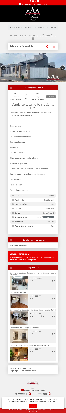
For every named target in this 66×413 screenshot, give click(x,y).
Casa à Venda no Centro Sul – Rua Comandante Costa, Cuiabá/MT (33, 310)
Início (12, 27)
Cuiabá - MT (28, 27)
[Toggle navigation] (53, 8)
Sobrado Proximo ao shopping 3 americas (24, 328)
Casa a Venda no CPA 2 (18, 292)
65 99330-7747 (27, 4)
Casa (35, 27)
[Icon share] (28, 1)
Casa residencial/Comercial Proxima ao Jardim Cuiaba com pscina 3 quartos (33, 274)
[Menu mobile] (33, 14)
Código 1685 (43, 27)
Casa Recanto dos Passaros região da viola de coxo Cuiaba (30, 345)
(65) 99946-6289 (41, 4)
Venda (20, 27)
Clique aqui (14, 371)
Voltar (53, 27)
